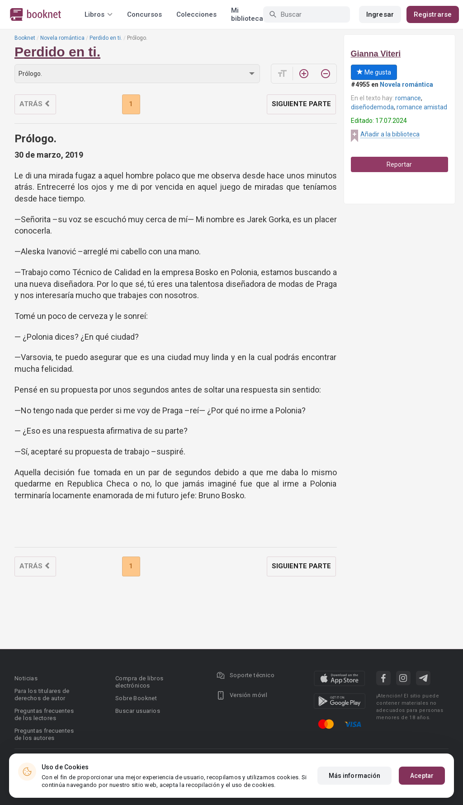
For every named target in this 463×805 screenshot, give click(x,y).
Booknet (24, 38)
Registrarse (433, 14)
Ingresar (380, 14)
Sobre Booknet (136, 698)
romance (408, 98)
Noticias (26, 678)
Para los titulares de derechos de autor (41, 695)
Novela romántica (62, 38)
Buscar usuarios (137, 710)
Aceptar (422, 775)
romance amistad (422, 107)
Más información (355, 775)
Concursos (144, 14)
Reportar (399, 164)
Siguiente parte (301, 104)
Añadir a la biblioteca (390, 134)
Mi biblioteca (247, 14)
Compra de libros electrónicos (139, 682)
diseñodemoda (372, 107)
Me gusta (374, 72)
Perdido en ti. (106, 38)
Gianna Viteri (376, 53)
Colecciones (196, 14)
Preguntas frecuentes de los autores (44, 734)
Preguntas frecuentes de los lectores (44, 714)
